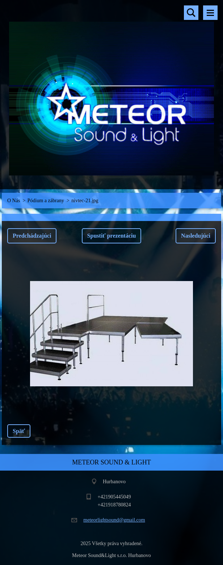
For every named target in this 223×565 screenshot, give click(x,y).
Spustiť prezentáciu (111, 236)
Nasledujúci (195, 236)
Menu (210, 12)
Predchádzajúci (32, 236)
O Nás (13, 200)
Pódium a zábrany (46, 200)
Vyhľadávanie (191, 12)
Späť (19, 431)
